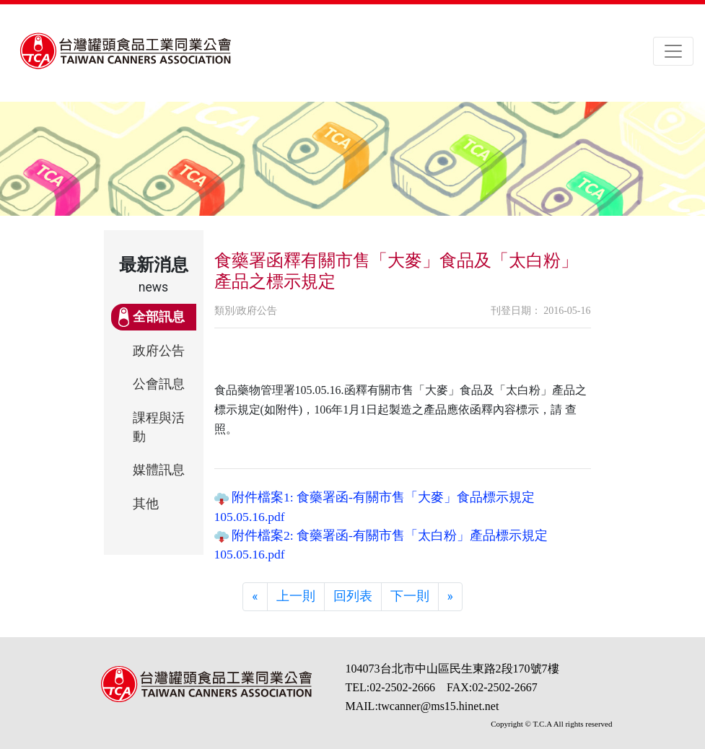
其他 (146, 503)
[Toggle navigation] (673, 51)
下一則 (409, 596)
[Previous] (254, 596)
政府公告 (159, 350)
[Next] (450, 596)
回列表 (352, 596)
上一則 (295, 596)
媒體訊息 (159, 470)
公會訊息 (159, 384)
